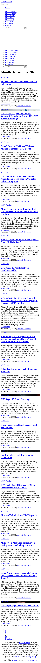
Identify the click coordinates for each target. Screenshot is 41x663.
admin (19, 106)
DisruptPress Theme (31, 660)
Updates (8, 25)
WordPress (15, 660)
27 (6, 637)
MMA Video (9, 20)
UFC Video (9, 24)
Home (7, 8)
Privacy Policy (31, 656)
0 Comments (26, 106)
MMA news (9, 18)
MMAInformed (6, 2)
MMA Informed (11, 12)
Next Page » (9, 639)
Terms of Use (18, 656)
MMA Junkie (10, 16)
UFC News (9, 22)
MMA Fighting (10, 14)
